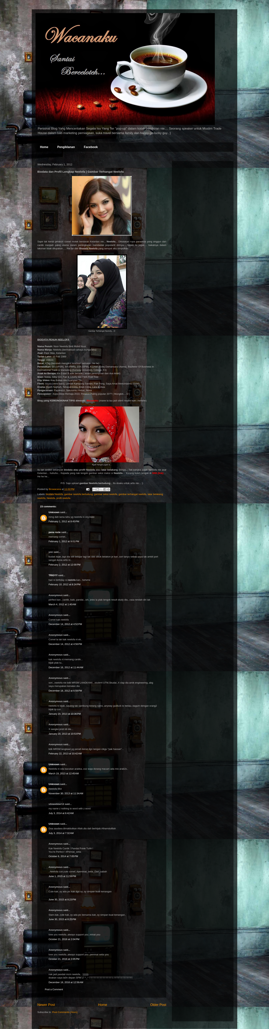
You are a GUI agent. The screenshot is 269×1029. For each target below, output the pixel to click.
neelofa (72, 580)
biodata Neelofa (54, 494)
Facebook (91, 147)
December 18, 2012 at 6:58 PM (65, 690)
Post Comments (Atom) (65, 1012)
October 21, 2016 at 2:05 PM (64, 959)
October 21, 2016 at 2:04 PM (64, 939)
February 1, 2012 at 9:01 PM (64, 541)
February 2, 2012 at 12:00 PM (65, 564)
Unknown (54, 512)
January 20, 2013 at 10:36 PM (65, 713)
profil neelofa (63, 498)
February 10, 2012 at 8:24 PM (65, 584)
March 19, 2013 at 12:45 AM (64, 773)
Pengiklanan (66, 147)
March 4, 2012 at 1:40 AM (62, 604)
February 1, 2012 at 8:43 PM (64, 521)
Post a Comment (54, 989)
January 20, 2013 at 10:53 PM (65, 733)
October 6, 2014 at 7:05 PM (63, 856)
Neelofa (51, 498)
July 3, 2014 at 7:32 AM (61, 833)
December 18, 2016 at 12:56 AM (66, 982)
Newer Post (46, 1005)
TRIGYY (53, 575)
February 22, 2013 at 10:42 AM (65, 753)
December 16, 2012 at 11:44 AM (66, 667)
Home (44, 147)
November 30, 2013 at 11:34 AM (66, 793)
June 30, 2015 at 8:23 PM (62, 899)
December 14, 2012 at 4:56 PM (65, 644)
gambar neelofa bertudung (78, 494)
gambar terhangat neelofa (132, 494)
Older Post (158, 1005)
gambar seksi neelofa (105, 494)
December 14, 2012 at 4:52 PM (65, 624)
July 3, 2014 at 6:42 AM (61, 813)
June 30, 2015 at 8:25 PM (62, 919)
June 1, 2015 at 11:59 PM (62, 876)
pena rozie (55, 532)
